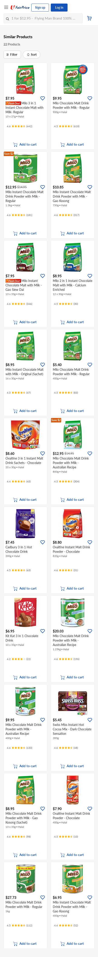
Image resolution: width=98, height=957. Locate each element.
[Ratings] (20, 126)
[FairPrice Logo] (20, 7)
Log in (59, 7)
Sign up (40, 7)
